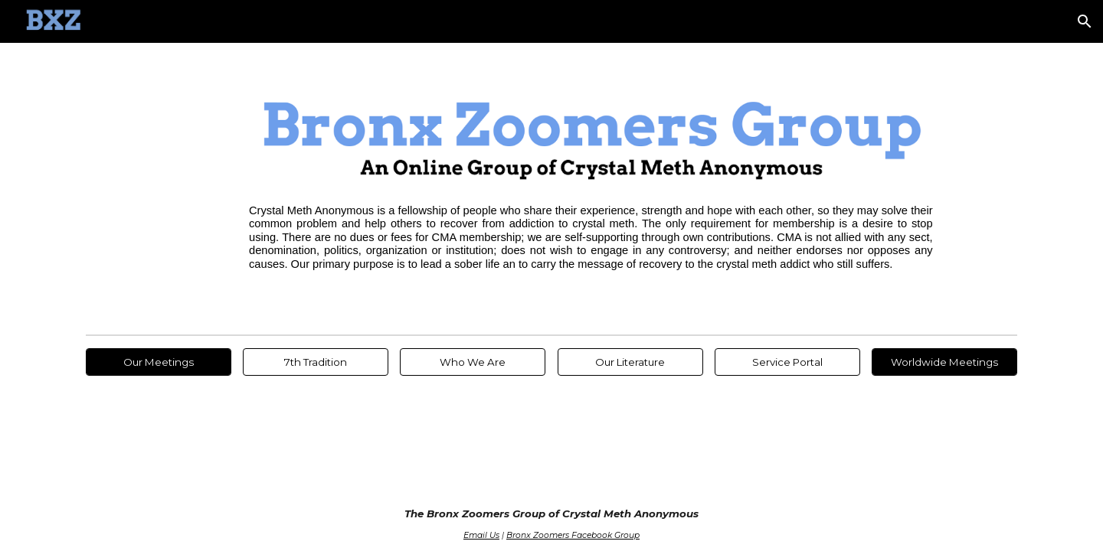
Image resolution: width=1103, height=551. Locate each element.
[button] (1084, 21)
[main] (591, 238)
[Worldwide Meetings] (944, 361)
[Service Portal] (787, 361)
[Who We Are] (473, 361)
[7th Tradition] (316, 361)
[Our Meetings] (159, 361)
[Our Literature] (630, 361)
